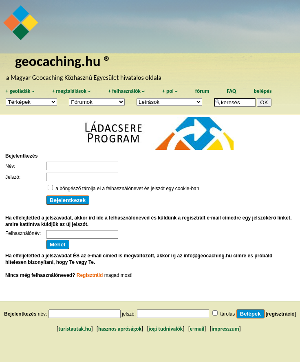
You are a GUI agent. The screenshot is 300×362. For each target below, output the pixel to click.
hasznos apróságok (119, 328)
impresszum (225, 328)
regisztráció (280, 314)
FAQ (231, 91)
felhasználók (126, 91)
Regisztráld (90, 275)
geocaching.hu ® (63, 61)
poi (170, 91)
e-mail (197, 328)
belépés (262, 91)
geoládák (19, 91)
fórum (202, 91)
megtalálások (71, 91)
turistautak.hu (74, 328)
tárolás (227, 314)
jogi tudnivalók (166, 328)
